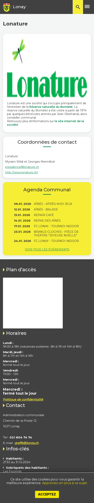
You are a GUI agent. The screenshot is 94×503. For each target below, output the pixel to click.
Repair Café (44, 215)
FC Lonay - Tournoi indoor (56, 226)
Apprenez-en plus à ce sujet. (65, 483)
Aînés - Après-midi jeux (53, 204)
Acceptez (47, 494)
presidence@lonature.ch (22, 167)
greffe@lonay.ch (27, 443)
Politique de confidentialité (23, 399)
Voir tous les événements (47, 249)
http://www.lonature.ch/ (21, 172)
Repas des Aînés (47, 220)
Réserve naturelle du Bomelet (51, 107)
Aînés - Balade (46, 209)
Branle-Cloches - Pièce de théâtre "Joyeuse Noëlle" (56, 233)
